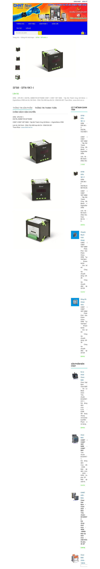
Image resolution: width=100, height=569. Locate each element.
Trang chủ (16, 37)
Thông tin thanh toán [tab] (46, 108)
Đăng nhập (77, 1)
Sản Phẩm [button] (43, 24)
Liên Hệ (28, 28)
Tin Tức (19, 28)
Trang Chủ (20, 24)
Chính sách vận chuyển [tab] (24, 112)
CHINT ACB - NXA (83, 495)
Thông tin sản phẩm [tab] (22, 108)
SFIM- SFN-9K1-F (83, 174)
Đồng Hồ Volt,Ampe (27, 37)
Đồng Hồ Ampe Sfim (83, 302)
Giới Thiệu (31, 24)
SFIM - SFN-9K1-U (83, 118)
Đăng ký (84, 1)
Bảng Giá (55, 24)
